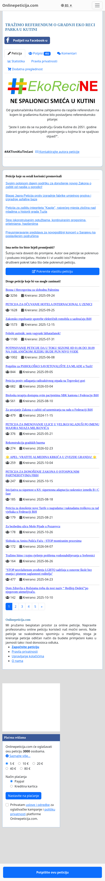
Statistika (16, 115)
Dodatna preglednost (25, 123)
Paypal (19, 846)
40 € (13, 834)
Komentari (67, 107)
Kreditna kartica (26, 851)
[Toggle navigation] (97, 5)
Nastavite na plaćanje (23, 861)
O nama (17, 726)
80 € (27, 834)
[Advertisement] (52, 44)
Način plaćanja (16, 842)
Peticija (15, 107)
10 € (25, 829)
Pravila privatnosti (44, 115)
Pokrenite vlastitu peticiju (52, 336)
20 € (40, 829)
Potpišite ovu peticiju (52, 223)
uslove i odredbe (38, 870)
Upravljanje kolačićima (28, 721)
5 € (12, 829)
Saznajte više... (18, 821)
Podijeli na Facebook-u (26, 94)
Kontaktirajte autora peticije (57, 205)
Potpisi (39, 107)
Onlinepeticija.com (20, 5)
